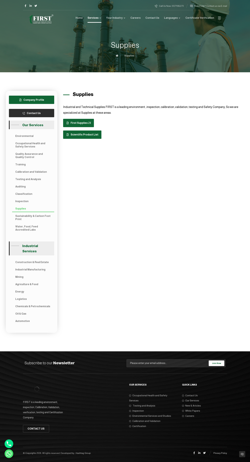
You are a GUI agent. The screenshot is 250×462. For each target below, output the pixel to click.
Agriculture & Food (26, 284)
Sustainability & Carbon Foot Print (33, 218)
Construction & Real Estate (32, 262)
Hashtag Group (83, 453)
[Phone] (9, 443)
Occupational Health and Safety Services (30, 145)
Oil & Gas (20, 313)
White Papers (191, 410)
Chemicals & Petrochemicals (32, 306)
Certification (137, 426)
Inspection (22, 201)
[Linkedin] (30, 5)
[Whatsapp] (9, 453)
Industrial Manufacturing (30, 269)
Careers (188, 416)
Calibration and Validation (31, 171)
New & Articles (191, 405)
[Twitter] (35, 5)
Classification (23, 194)
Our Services (190, 400)
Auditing (20, 186)
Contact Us (190, 395)
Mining (19, 277)
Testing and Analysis (28, 179)
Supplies (20, 208)
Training (20, 164)
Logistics (21, 299)
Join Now (216, 363)
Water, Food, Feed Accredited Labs (26, 228)
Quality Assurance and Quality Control (29, 155)
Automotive (22, 321)
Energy (19, 291)
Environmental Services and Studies (150, 416)
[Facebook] (25, 5)
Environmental (24, 136)
